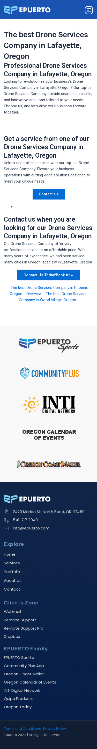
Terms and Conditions (22, 728)
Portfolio (12, 571)
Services (12, 563)
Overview (34, 293)
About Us (12, 580)
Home (10, 554)
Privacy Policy (54, 728)
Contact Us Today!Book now (48, 275)
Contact (12, 589)
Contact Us (48, 194)
